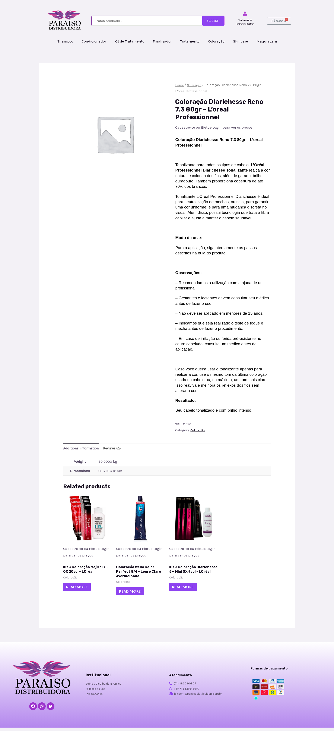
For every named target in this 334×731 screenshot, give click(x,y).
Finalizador (162, 41)
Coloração (216, 41)
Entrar (239, 24)
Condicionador (94, 41)
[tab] (82, 448)
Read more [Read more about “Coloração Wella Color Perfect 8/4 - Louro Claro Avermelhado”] (131, 594)
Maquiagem (267, 41)
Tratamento (190, 41)
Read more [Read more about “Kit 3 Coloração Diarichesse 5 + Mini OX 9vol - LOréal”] (185, 594)
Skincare (240, 41)
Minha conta (245, 20)
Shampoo (65, 41)
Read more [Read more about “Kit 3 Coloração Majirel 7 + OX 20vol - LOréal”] (78, 589)
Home (179, 85)
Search (213, 20)
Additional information (82, 448)
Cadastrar (249, 24)
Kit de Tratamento (129, 41)
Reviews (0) (115, 448)
